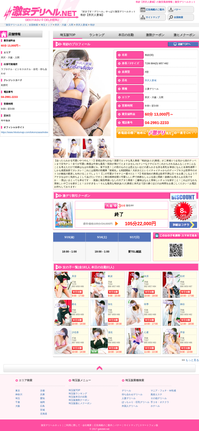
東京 (17, 390)
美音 (74, 276)
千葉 (17, 402)
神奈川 (18, 394)
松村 (182, 276)
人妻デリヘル (129, 398)
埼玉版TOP (67, 35)
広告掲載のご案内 (152, 9)
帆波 (110, 276)
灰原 (146, 276)
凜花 (110, 332)
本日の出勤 (126, 35)
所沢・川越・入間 (64, 24)
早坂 (182, 332)
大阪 (17, 406)
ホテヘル (155, 406)
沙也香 (75, 332)
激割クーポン (155, 35)
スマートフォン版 (149, 425)
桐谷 (182, 304)
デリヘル (126, 390)
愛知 (42, 398)
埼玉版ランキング (78, 393)
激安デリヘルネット (51, 425)
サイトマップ (150, 17)
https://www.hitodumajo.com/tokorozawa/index (24, 132)
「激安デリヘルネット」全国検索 (20, 24)
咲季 (146, 304)
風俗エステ (156, 394)
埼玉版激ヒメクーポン (80, 403)
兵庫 (42, 394)
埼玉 (17, 398)
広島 (42, 406)
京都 (42, 390)
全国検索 (176, 17)
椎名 (74, 304)
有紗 (92, 24)
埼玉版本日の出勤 (78, 396)
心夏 (146, 332)
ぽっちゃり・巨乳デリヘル (135, 402)
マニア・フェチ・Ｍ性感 (163, 390)
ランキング (96, 35)
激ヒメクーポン (184, 35)
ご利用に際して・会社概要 (78, 425)
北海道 (43, 413)
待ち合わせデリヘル (132, 394)
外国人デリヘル (130, 406)
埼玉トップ (46, 24)
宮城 (42, 409)
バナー (175, 9)
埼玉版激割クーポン (79, 400)
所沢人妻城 (81, 24)
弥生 (110, 304)
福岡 (42, 402)
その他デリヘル (159, 398)
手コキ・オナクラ (160, 402)
